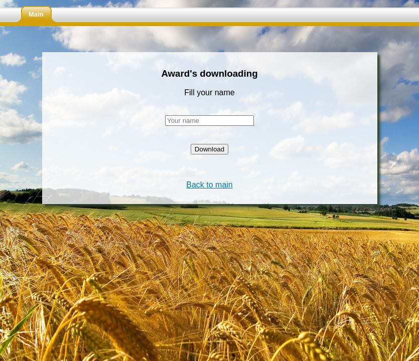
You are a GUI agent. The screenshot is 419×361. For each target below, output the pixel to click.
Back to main (209, 184)
